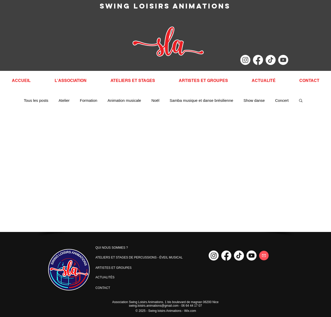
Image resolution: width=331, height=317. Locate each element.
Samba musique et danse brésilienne (201, 100)
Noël (155, 100)
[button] (300, 101)
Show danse (254, 100)
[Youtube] (283, 60)
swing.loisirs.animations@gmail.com (154, 305)
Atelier (64, 100)
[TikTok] (271, 60)
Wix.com (190, 311)
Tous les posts (36, 100)
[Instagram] (245, 60)
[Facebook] (258, 60)
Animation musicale (124, 100)
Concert (282, 100)
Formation (88, 100)
